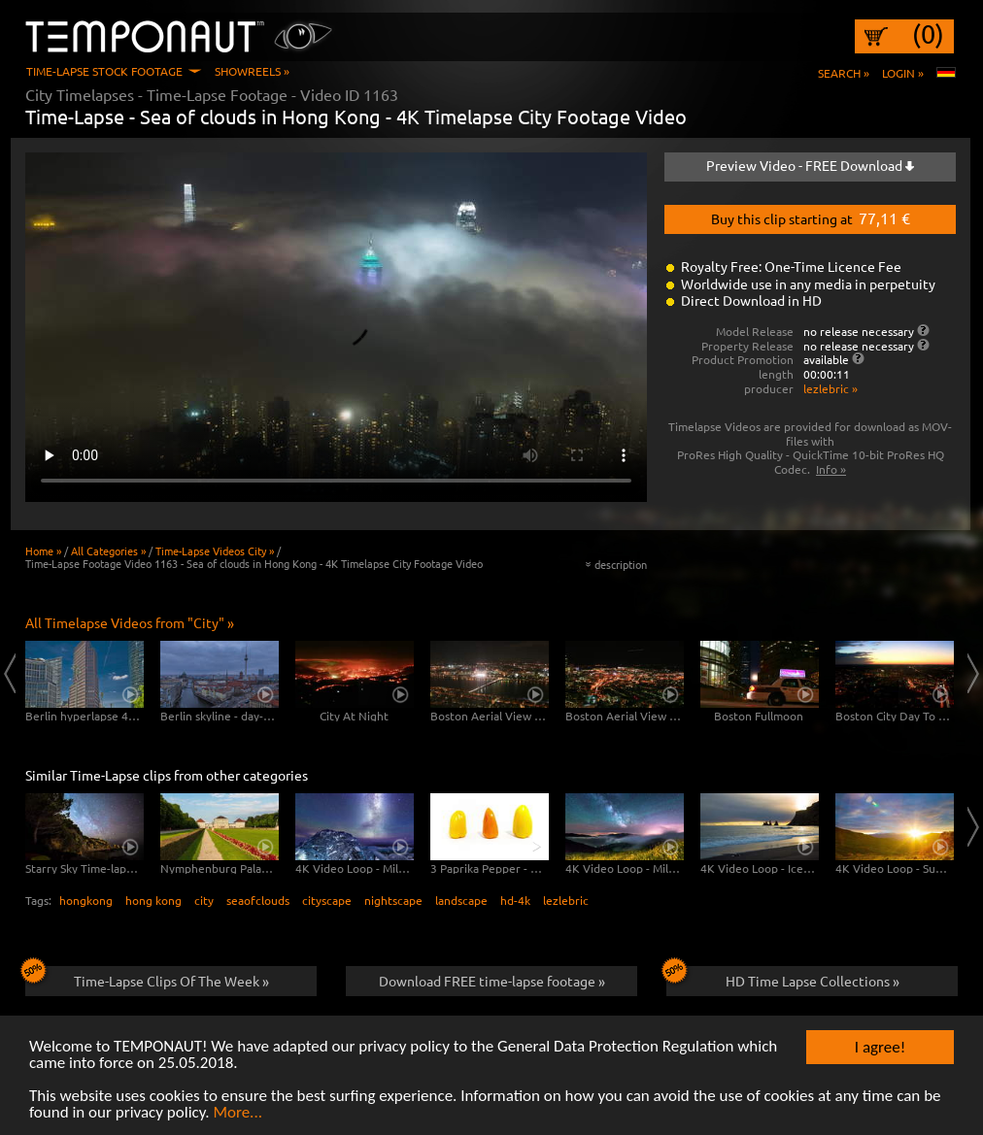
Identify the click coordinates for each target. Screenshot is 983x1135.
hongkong (86, 900)
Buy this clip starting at (810, 217)
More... (237, 1113)
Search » (843, 73)
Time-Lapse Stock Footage (104, 71)
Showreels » (252, 71)
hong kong (153, 900)
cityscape (327, 900)
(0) (928, 34)
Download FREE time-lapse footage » (492, 980)
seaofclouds (257, 900)
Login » (903, 73)
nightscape (393, 900)
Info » (831, 469)
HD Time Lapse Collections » (782, 977)
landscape (461, 900)
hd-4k (515, 900)
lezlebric (566, 900)
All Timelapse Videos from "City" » (129, 622)
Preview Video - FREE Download (810, 165)
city (204, 900)
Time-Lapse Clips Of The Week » (147, 977)
